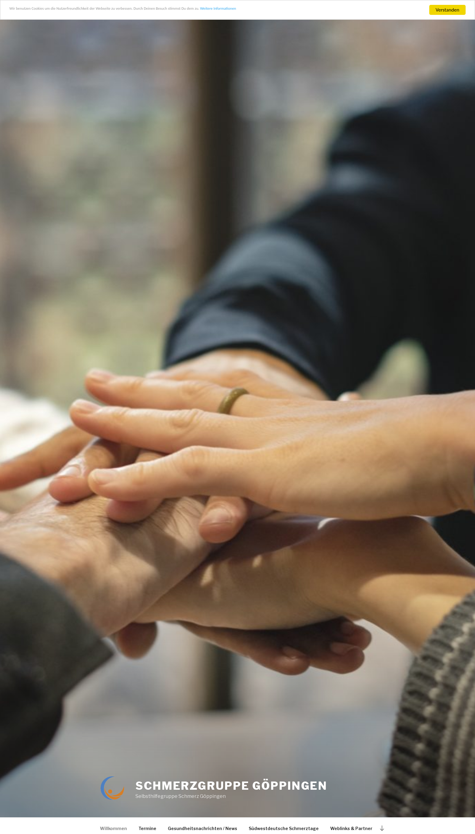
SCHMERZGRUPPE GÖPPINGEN (231, 785)
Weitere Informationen (287, 10)
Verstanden (447, 10)
